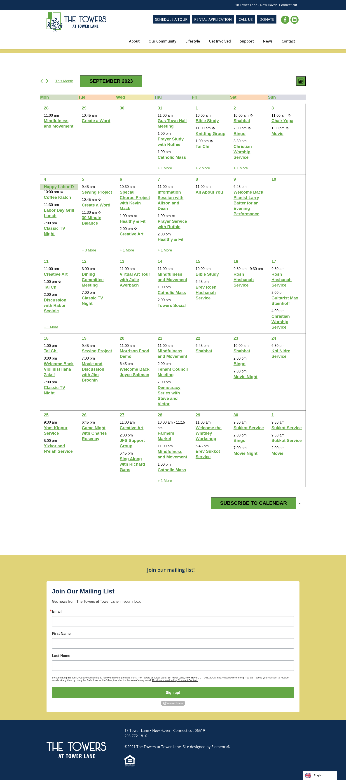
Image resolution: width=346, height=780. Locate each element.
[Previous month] (41, 81)
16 (236, 261)
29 (84, 108)
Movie (277, 133)
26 (84, 415)
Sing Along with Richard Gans (132, 464)
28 (46, 108)
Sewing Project (97, 192)
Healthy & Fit (132, 221)
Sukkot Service (249, 427)
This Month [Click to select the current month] (64, 81)
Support (247, 41)
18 (46, 338)
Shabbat (242, 120)
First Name (61, 633)
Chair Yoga (282, 120)
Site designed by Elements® (206, 746)
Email (57, 611)
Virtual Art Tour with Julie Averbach (135, 279)
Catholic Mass (172, 157)
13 (122, 261)
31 (160, 108)
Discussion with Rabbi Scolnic (55, 305)
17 (273, 261)
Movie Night (245, 376)
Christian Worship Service (243, 152)
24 (273, 338)
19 (84, 338)
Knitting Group (210, 133)
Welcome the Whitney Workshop (209, 433)
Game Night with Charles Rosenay (94, 433)
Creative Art (131, 234)
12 (84, 261)
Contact (288, 41)
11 (46, 261)
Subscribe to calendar (253, 503)
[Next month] (47, 81)
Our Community (162, 41)
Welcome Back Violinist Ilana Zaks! (59, 369)
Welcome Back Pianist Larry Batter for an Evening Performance (248, 203)
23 (236, 338)
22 (198, 338)
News (268, 41)
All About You (209, 192)
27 (122, 415)
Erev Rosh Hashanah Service (206, 292)
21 (160, 338)
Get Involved (220, 41)
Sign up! (173, 693)
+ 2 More (203, 168)
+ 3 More (89, 250)
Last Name (61, 656)
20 (122, 338)
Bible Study (207, 120)
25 (46, 415)
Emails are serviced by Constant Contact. (175, 680)
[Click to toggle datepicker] (111, 81)
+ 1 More (165, 168)
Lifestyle (192, 41)
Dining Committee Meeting (93, 279)
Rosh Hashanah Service (244, 279)
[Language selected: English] (320, 775)
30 (236, 415)
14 (160, 261)
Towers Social (172, 305)
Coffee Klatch (57, 197)
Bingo (239, 133)
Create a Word (96, 120)
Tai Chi (202, 146)
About (134, 41)
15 (198, 261)
